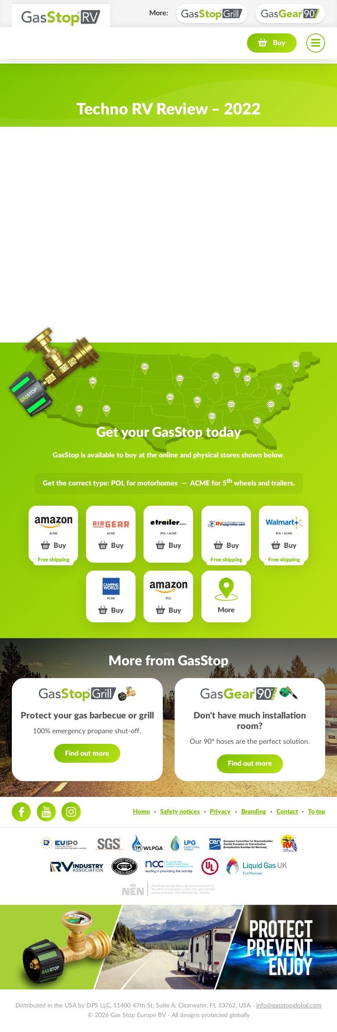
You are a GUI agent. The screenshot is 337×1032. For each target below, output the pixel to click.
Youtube (46, 811)
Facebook (21, 811)
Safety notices (180, 811)
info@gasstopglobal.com (289, 1006)
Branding (253, 811)
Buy (279, 47)
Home (141, 811)
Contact (287, 811)
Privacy (220, 811)
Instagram (70, 811)
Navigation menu (315, 47)
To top (316, 811)
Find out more (87, 753)
